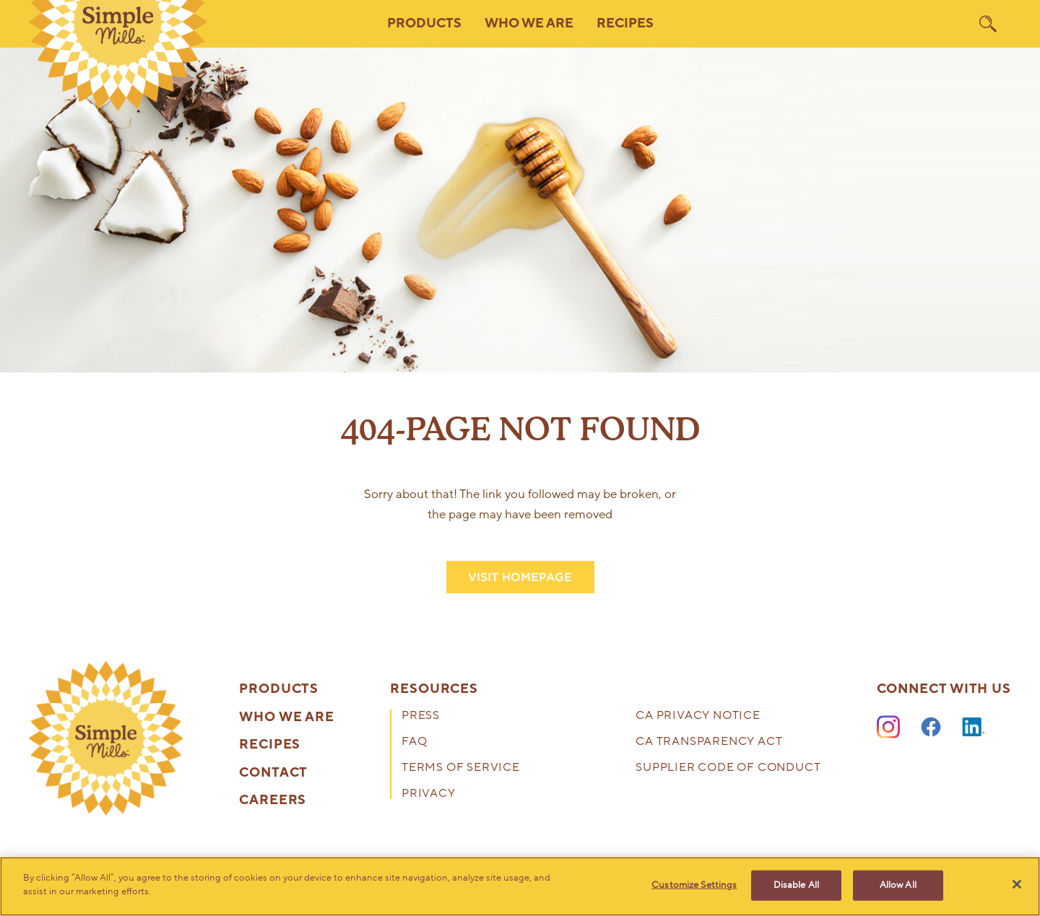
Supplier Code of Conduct (728, 768)
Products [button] (424, 23)
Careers (272, 800)
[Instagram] (888, 728)
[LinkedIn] (973, 728)
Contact (273, 773)
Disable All (796, 884)
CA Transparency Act (709, 742)
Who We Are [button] (529, 23)
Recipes (625, 23)
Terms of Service (461, 768)
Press (421, 716)
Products (278, 689)
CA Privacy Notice (698, 716)
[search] (988, 23)
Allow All (898, 884)
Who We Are (286, 717)
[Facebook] (931, 728)
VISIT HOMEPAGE (520, 577)
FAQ (414, 742)
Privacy (429, 794)
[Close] (1017, 884)
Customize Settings (694, 884)
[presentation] (106, 738)
